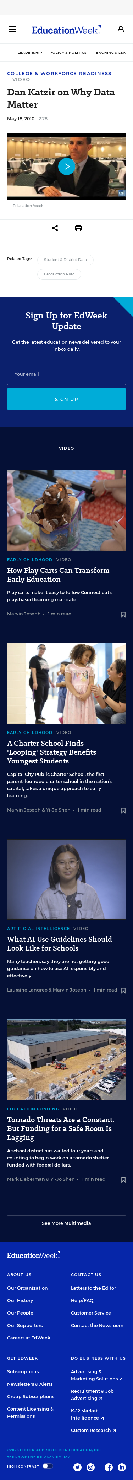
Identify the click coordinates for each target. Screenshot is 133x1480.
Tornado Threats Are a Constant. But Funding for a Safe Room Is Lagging (60, 1128)
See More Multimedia (66, 1223)
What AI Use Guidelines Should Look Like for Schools (59, 944)
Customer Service (91, 1313)
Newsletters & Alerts (29, 1384)
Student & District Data (65, 260)
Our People (20, 1313)
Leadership (30, 52)
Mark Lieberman (26, 1179)
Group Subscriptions (30, 1396)
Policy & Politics (68, 52)
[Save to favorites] (123, 615)
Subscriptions (23, 1371)
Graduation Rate (59, 274)
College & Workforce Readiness (59, 73)
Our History (20, 1300)
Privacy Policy (54, 1457)
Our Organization (27, 1288)
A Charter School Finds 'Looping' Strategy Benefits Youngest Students (51, 752)
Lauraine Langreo (27, 990)
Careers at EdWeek (28, 1338)
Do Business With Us (98, 1358)
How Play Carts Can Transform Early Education (58, 575)
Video (21, 79)
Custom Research (93, 1430)
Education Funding (33, 1108)
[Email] (66, 374)
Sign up (66, 399)
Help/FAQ (82, 1300)
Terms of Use (21, 1457)
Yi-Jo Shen (58, 810)
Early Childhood (30, 559)
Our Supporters (25, 1325)
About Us (19, 1274)
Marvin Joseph (24, 614)
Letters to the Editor (93, 1288)
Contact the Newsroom (97, 1325)
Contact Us (86, 1274)
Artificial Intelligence (38, 928)
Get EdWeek (22, 1358)
